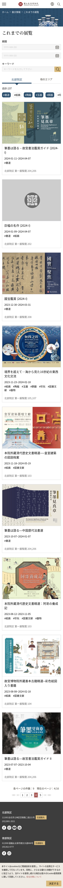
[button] (52, 4)
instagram (9, 828)
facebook (4, 828)
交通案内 (40, 817)
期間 (4, 41)
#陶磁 (28, 95)
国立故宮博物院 (28, 4)
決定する (54, 883)
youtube (14, 828)
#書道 (6, 95)
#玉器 (39, 95)
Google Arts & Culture (20, 828)
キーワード (8, 63)
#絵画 (17, 95)
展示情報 (16, 12)
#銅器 (50, 95)
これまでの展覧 (31, 12)
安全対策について (34, 876)
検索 (57, 69)
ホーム (5, 12)
